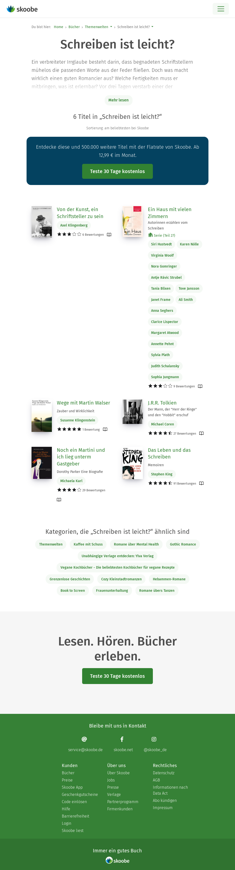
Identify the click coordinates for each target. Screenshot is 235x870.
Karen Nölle (189, 244)
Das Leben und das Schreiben (169, 453)
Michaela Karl (71, 481)
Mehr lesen (118, 100)
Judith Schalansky (165, 366)
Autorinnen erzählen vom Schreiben (168, 225)
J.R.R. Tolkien (162, 403)
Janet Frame (160, 300)
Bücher (74, 27)
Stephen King (161, 474)
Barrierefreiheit (75, 816)
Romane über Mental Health (136, 544)
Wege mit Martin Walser (83, 403)
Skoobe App (72, 787)
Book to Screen (73, 591)
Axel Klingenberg (74, 225)
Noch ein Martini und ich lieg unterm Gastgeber (81, 457)
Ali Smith (186, 300)
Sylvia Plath (160, 355)
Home (58, 27)
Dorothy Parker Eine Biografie (80, 472)
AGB (156, 780)
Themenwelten (96, 27)
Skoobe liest (72, 830)
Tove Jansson (189, 288)
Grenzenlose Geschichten (70, 579)
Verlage (114, 794)
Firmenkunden (120, 809)
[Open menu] (221, 9)
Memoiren (156, 465)
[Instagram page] (155, 744)
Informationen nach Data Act (170, 790)
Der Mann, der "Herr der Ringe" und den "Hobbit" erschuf (172, 412)
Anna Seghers (162, 311)
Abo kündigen (165, 800)
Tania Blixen (160, 288)
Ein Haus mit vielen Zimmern (170, 212)
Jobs (111, 780)
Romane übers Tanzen (156, 591)
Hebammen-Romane (169, 579)
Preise (67, 780)
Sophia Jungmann (165, 377)
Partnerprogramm (122, 801)
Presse (113, 787)
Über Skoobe (118, 773)
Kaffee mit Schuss (88, 544)
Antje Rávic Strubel (166, 277)
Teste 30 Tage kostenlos (117, 171)
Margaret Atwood (165, 333)
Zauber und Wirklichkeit (75, 411)
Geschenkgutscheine (79, 794)
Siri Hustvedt (161, 244)
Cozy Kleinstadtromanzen (121, 579)
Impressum (163, 807)
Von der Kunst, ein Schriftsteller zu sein (80, 212)
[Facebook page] (123, 744)
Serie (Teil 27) (162, 235)
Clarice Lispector (164, 322)
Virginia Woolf (162, 255)
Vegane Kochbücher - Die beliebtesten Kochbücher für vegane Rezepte (118, 567)
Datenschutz (163, 773)
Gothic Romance (183, 544)
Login (66, 823)
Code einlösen (74, 801)
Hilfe (66, 809)
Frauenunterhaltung (112, 591)
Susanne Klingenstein (77, 420)
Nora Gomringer (164, 266)
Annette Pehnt (162, 344)
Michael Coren (162, 424)
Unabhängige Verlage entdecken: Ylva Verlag (118, 556)
